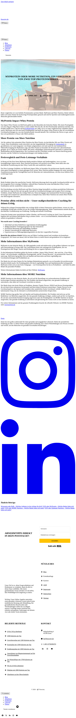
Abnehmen (8, 45)
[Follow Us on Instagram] (47, 649)
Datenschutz (47, 594)
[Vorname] (54, 528)
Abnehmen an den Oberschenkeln (17, 674)
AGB (45, 585)
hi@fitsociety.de (48, 639)
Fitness (7, 50)
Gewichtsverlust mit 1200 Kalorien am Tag (20, 640)
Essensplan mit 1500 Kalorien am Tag (19, 645)
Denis (48, 95)
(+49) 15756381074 (49, 644)
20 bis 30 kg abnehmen (14, 631)
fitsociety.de (5, 19)
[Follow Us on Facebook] (2, 715)
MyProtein (41, 270)
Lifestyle (7, 48)
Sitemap (45, 598)
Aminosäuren (60, 144)
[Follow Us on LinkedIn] (43, 649)
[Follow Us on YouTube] (52, 649)
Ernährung (8, 47)
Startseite (8, 55)
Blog (6, 43)
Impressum (46, 589)
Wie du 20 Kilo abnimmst (15, 666)
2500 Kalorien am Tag (14, 636)
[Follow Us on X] (6, 715)
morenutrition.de (9, 305)
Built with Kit (54, 546)
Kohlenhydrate (29, 128)
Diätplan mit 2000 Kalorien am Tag (18, 670)
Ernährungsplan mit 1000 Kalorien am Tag (20, 649)
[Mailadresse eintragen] (54, 535)
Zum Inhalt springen (7, 1)
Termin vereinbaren (9, 709)
